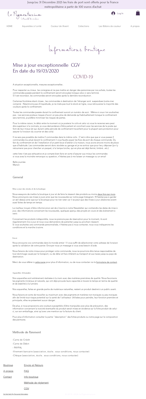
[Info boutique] (34, 377)
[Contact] (13, 377)
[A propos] (13, 371)
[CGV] (34, 388)
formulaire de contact (106, 262)
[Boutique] (13, 365)
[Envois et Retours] (34, 365)
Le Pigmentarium (25, 14)
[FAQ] (34, 371)
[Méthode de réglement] (37, 382)
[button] (138, 12)
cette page (40, 262)
